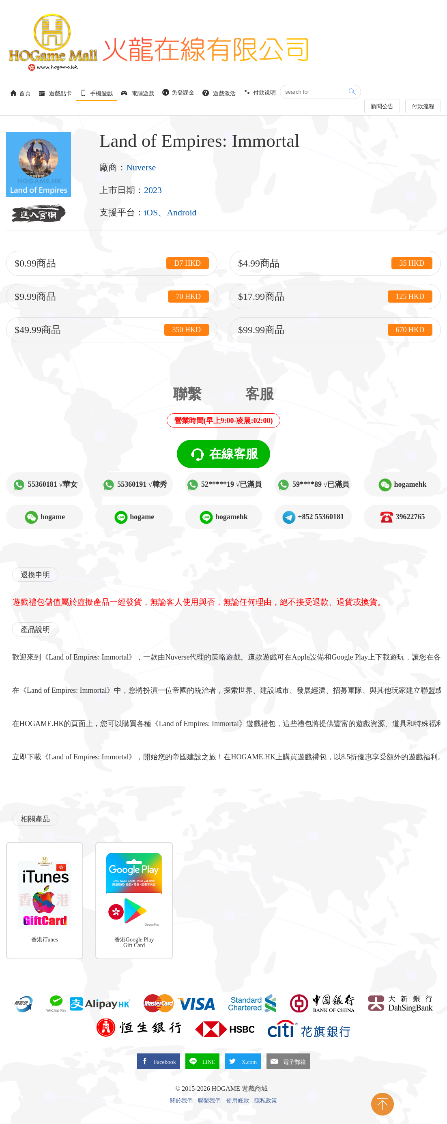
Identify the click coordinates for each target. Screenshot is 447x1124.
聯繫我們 (209, 1101)
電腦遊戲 (137, 93)
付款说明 (260, 92)
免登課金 (178, 92)
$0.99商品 (112, 263)
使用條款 (237, 1101)
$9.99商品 (112, 296)
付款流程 (423, 106)
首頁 (20, 93)
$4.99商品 (335, 263)
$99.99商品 (335, 330)
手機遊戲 (96, 93)
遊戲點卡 (55, 93)
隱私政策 (265, 1101)
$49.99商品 (112, 330)
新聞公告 (382, 106)
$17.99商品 (335, 296)
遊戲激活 (219, 93)
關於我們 (181, 1101)
